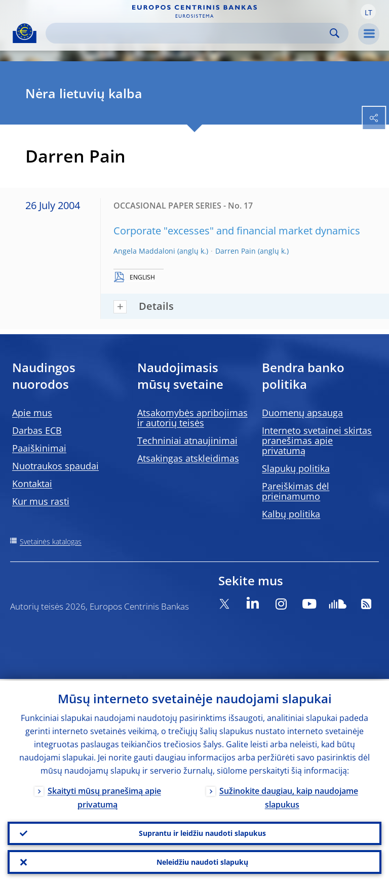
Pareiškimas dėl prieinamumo (295, 491)
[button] (368, 11)
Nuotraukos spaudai (55, 466)
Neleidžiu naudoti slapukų (202, 861)
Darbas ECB (37, 430)
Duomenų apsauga (302, 413)
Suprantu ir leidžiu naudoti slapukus (202, 832)
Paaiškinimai (39, 448)
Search (334, 33)
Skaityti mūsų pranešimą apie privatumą (104, 796)
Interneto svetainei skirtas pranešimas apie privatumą (317, 440)
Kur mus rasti (40, 501)
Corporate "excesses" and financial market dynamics (236, 230)
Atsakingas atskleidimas (188, 458)
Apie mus (32, 413)
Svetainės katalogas (51, 541)
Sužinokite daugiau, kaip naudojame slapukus (288, 796)
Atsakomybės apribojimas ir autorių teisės (192, 418)
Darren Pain (235, 251)
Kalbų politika (291, 514)
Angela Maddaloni (144, 251)
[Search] (189, 33)
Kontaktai (32, 483)
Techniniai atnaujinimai (187, 440)
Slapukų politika (296, 468)
